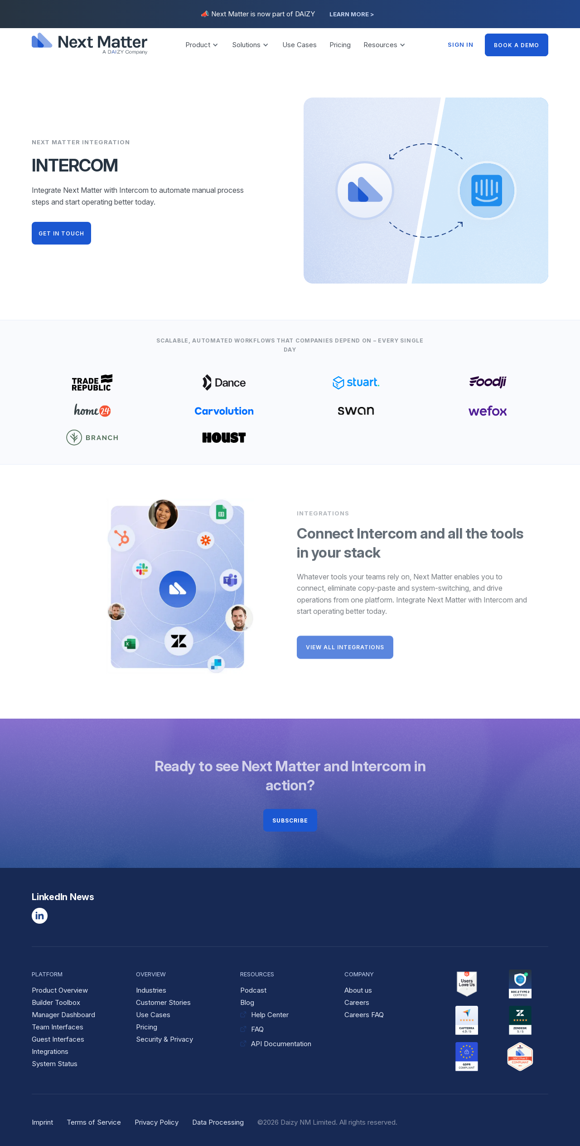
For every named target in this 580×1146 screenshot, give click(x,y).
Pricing (340, 44)
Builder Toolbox (56, 1002)
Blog (247, 1002)
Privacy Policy (157, 1122)
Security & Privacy (164, 1039)
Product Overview (60, 990)
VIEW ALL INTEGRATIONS (345, 650)
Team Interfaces (57, 1027)
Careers (356, 1002)
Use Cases (299, 44)
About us (358, 990)
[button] (202, 45)
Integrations (50, 1051)
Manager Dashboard (63, 1014)
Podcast (253, 990)
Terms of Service (94, 1122)
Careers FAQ (364, 1014)
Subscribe (290, 820)
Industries (151, 990)
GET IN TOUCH (61, 233)
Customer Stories (163, 1002)
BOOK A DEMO (516, 45)
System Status (54, 1063)
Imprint (42, 1122)
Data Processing (218, 1122)
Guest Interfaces (58, 1039)
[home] (91, 45)
